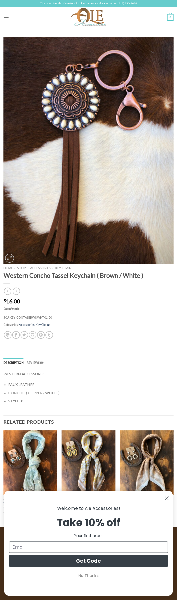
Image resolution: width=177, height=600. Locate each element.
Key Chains (64, 268)
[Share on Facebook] (16, 335)
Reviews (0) (35, 363)
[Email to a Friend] (32, 335)
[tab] (13, 362)
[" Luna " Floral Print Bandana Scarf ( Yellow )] (88, 462)
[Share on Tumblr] (49, 335)
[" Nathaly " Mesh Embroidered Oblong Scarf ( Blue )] (30, 462)
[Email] (88, 547)
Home (8, 268)
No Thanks (88, 575)
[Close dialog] (166, 498)
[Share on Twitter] (24, 335)
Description (13, 363)
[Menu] (6, 17)
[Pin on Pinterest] (41, 335)
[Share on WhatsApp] (8, 335)
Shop (21, 268)
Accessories (40, 268)
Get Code (88, 561)
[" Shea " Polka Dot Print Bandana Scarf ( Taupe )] (147, 462)
